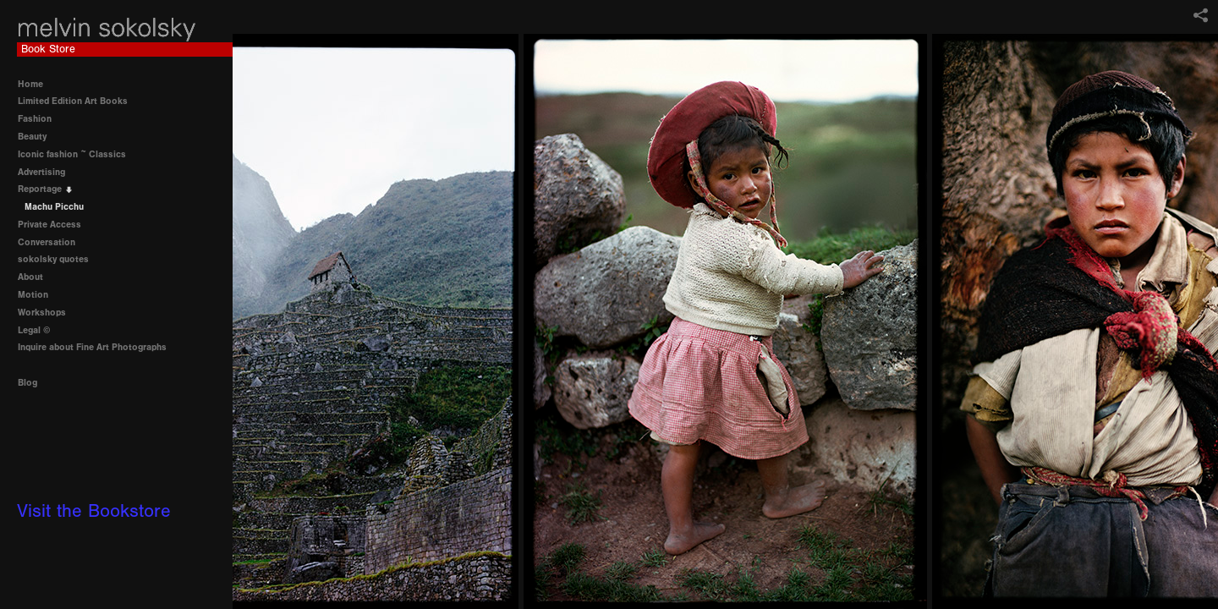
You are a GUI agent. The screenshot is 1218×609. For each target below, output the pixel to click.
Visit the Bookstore (94, 511)
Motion (33, 294)
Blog (27, 382)
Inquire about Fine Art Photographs (92, 347)
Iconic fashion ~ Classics (78, 154)
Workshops (42, 312)
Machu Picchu (54, 206)
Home (30, 84)
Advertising (47, 172)
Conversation (52, 242)
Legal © (34, 330)
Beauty (38, 136)
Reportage (46, 189)
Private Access (49, 224)
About (30, 277)
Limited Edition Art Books (79, 101)
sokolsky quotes (53, 259)
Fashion (40, 118)
